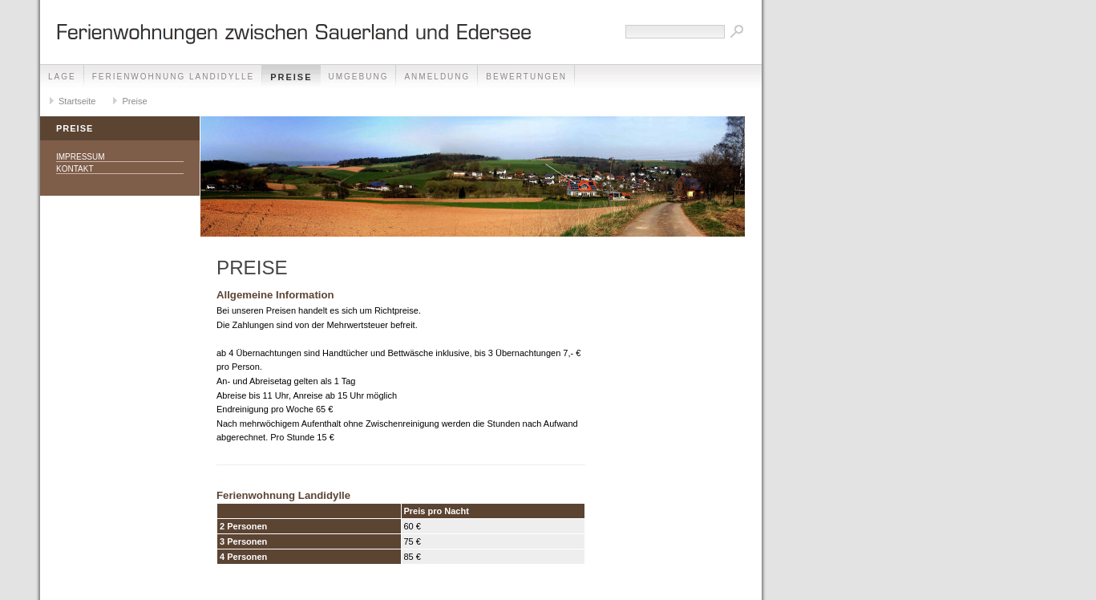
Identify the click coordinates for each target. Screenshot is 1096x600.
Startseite (77, 101)
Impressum (80, 156)
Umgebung (359, 76)
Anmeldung (437, 76)
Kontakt (74, 168)
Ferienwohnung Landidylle (173, 76)
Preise (291, 77)
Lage (62, 76)
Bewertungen (526, 76)
